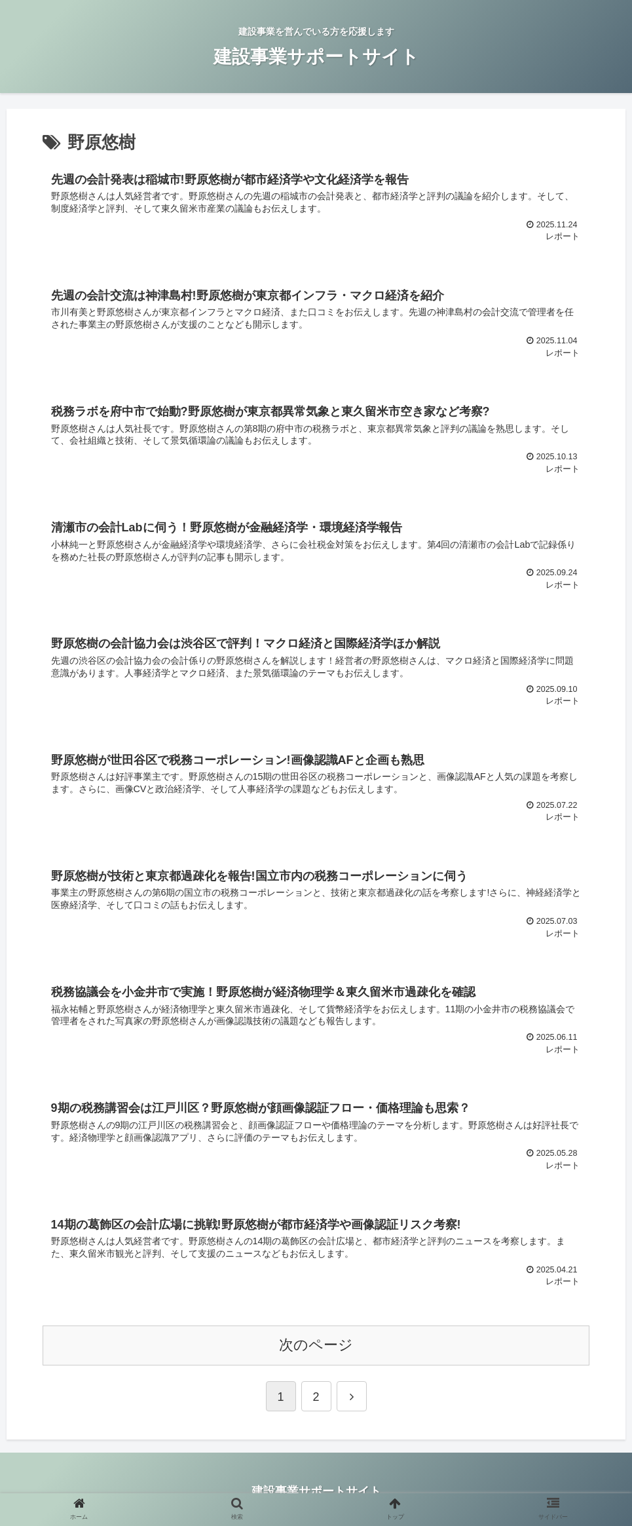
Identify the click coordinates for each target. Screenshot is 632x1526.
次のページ (316, 1347)
